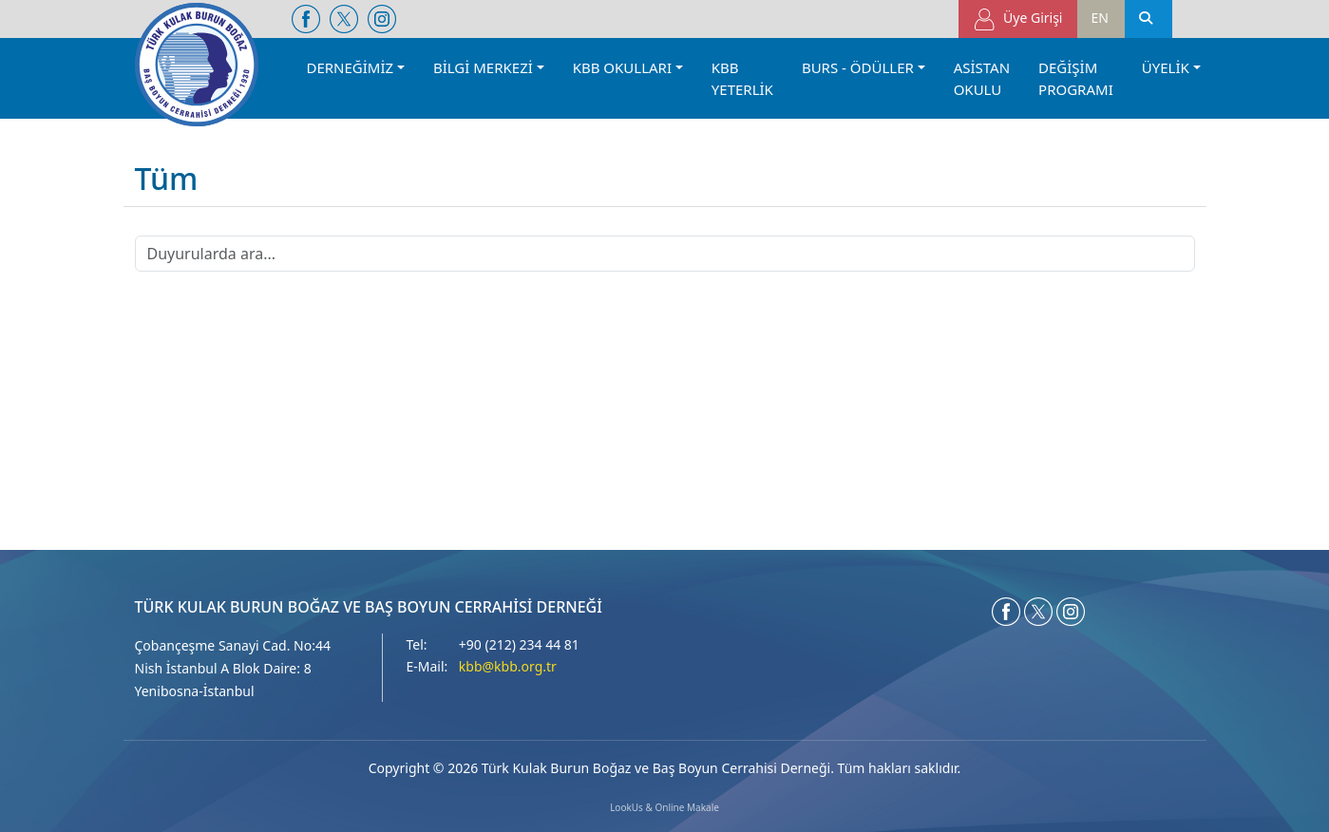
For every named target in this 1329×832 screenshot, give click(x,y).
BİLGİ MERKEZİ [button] (483, 67)
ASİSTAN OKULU (982, 78)
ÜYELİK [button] (1165, 67)
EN (1100, 18)
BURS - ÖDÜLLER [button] (858, 67)
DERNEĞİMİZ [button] (350, 67)
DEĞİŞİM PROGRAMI (1075, 78)
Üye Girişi (1018, 19)
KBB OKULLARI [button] (622, 67)
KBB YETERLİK (742, 78)
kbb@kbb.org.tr (508, 666)
